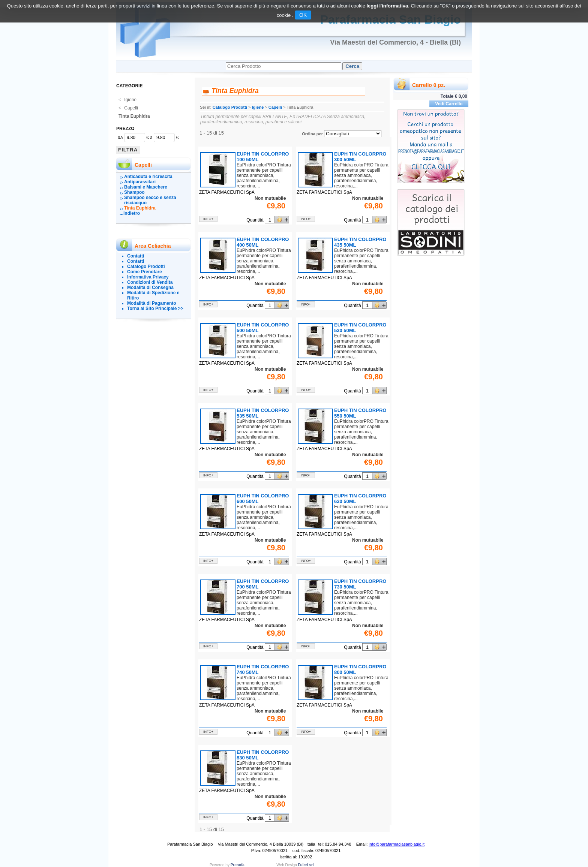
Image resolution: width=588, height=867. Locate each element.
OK (303, 15)
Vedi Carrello (448, 103)
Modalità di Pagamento (151, 303)
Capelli (128, 108)
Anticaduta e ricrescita (148, 176)
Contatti (135, 256)
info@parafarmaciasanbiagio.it (396, 844)
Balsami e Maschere (145, 187)
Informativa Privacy (148, 277)
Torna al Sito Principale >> (155, 308)
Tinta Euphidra (134, 116)
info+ (208, 219)
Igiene (127, 99)
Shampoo (134, 192)
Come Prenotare (144, 271)
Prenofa (237, 865)
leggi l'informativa (387, 6)
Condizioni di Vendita (149, 282)
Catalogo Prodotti (146, 266)
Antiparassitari (140, 181)
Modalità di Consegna (150, 287)
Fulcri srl (306, 865)
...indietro (130, 213)
